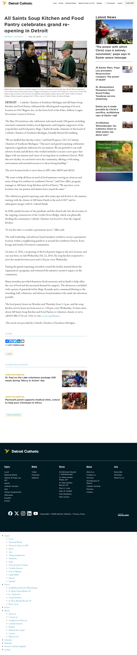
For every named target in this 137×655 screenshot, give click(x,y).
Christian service (14, 415)
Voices (7, 586)
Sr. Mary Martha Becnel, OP (66, 485)
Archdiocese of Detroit (93, 483)
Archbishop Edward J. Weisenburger (68, 474)
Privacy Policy (80, 516)
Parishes (90, 491)
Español (99, 3)
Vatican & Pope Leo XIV (86, 3)
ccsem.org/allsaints (50, 315)
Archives (90, 479)
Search (120, 3)
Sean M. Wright (66, 493)
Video (34, 473)
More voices (14, 606)
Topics (7, 538)
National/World (70, 3)
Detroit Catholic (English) (15, 648)
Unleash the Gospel (17, 631)
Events (61, 3)
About (7, 612)
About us (90, 473)
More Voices (64, 499)
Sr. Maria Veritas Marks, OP (66, 479)
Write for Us (119, 479)
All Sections (109, 3)
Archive (7, 651)
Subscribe (130, 3)
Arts (6, 491)
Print (9, 354)
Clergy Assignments (13, 494)
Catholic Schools (11, 488)
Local (55, 3)
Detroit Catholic (14, 37)
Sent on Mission (15, 573)
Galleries (36, 479)
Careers (89, 494)
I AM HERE (14, 576)
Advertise (118, 476)
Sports (7, 484)
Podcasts (36, 476)
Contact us (91, 476)
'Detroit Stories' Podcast (19, 567)
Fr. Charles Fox (15, 596)
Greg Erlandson (15, 599)
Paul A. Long (64, 490)
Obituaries (9, 497)
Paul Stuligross (65, 496)
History (12, 580)
